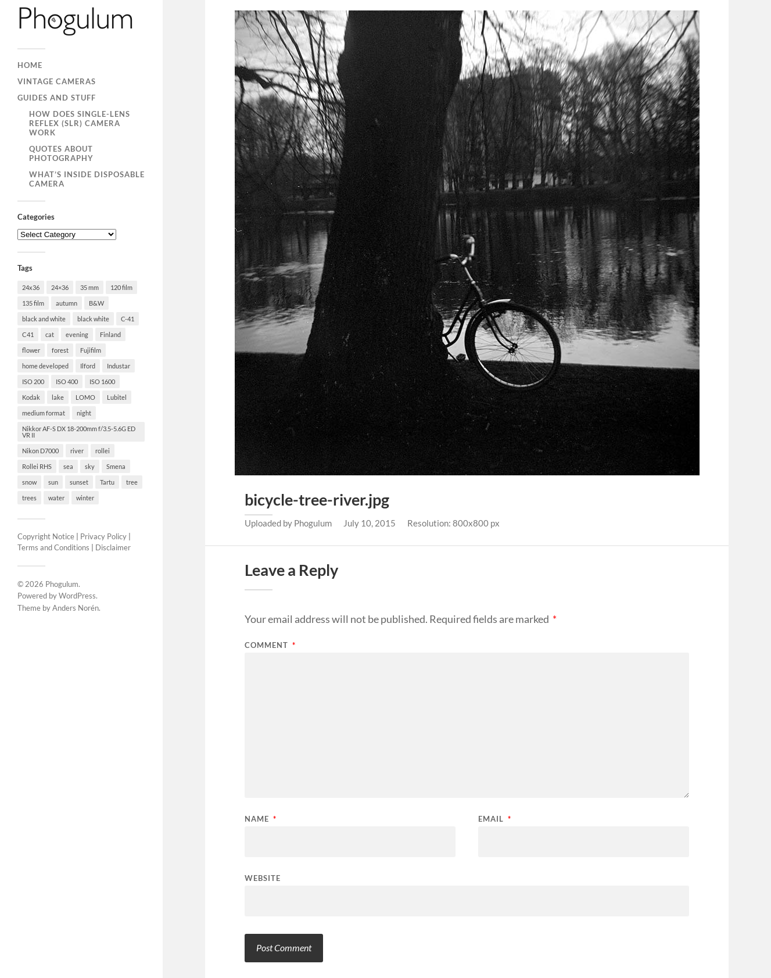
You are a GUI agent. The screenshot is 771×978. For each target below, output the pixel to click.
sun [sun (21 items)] (53, 482)
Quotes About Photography (61, 153)
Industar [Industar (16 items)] (118, 366)
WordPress (77, 595)
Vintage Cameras (56, 81)
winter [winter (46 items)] (85, 497)
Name (261, 819)
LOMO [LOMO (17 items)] (85, 397)
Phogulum (61, 584)
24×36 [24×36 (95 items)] (60, 287)
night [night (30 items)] (84, 413)
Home (29, 65)
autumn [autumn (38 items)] (66, 303)
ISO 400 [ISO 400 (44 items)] (67, 381)
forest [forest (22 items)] (60, 350)
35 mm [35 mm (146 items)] (89, 287)
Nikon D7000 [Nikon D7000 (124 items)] (40, 450)
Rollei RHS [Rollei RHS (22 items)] (37, 466)
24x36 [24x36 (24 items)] (31, 287)
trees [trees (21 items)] (29, 497)
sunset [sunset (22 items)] (79, 482)
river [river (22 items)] (77, 450)
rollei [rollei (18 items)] (102, 450)
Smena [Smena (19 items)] (115, 466)
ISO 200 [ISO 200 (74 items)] (33, 381)
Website (263, 877)
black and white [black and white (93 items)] (44, 319)
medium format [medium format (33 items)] (43, 413)
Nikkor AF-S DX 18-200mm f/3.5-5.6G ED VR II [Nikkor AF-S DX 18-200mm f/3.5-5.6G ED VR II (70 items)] (78, 432)
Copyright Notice (45, 536)
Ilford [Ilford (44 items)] (87, 366)
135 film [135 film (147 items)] (33, 303)
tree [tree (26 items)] (132, 482)
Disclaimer (113, 547)
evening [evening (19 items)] (77, 334)
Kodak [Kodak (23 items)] (31, 397)
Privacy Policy (103, 536)
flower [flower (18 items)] (31, 350)
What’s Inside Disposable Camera (87, 179)
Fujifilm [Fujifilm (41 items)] (90, 350)
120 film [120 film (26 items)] (121, 287)
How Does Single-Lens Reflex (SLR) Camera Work (79, 123)
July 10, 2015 (369, 523)
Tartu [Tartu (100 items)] (107, 482)
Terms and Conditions (53, 547)
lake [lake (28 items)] (58, 397)
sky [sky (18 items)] (90, 466)
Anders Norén (75, 607)
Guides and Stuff (56, 97)
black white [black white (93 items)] (93, 319)
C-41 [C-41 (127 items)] (127, 319)
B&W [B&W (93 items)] (96, 303)
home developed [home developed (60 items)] (45, 366)
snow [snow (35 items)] (29, 482)
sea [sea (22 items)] (68, 466)
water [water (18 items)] (56, 497)
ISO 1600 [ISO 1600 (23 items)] (102, 381)
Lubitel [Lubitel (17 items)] (117, 397)
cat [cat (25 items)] (49, 334)
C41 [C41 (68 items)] (28, 334)
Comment (270, 645)
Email (494, 819)
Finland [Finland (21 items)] (110, 334)
